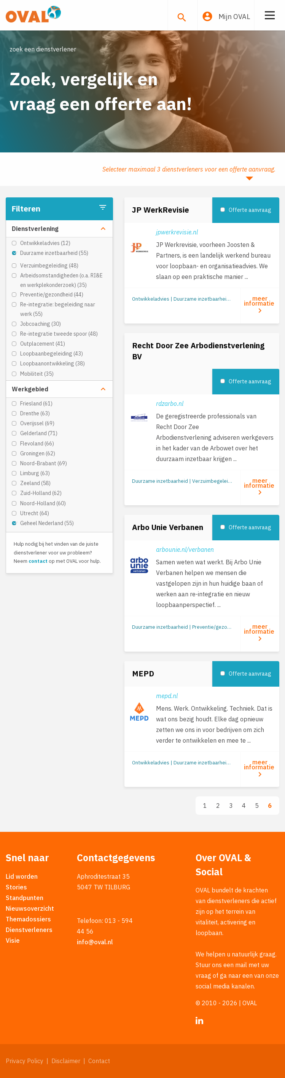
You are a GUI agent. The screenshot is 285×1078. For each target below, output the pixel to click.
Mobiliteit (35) (37, 373)
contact (38, 561)
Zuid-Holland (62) (41, 493)
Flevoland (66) (37, 443)
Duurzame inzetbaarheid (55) (54, 253)
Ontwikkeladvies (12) (45, 243)
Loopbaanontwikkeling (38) (52, 363)
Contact (99, 1061)
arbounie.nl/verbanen (185, 549)
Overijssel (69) (37, 423)
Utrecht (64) (34, 513)
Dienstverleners (29, 930)
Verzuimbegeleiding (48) (49, 265)
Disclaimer (65, 1061)
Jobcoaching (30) (40, 323)
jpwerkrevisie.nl (177, 232)
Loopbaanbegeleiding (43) (51, 353)
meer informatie (260, 305)
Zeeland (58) (35, 483)
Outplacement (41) (42, 343)
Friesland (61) (36, 403)
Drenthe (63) (35, 413)
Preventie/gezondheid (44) (51, 294)
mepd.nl (167, 696)
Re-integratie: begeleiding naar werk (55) (57, 309)
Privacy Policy (24, 1061)
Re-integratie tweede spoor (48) (59, 333)
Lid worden (22, 876)
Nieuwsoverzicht (30, 908)
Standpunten (24, 898)
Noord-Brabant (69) (43, 463)
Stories (16, 887)
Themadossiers (28, 919)
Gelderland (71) (38, 433)
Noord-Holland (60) (43, 503)
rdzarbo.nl (169, 403)
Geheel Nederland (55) (47, 523)
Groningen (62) (37, 453)
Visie (13, 940)
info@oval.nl (95, 942)
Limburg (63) (35, 473)
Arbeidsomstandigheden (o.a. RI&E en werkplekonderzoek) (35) (61, 280)
